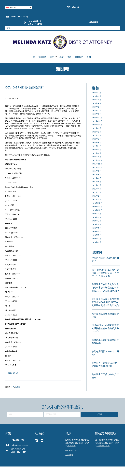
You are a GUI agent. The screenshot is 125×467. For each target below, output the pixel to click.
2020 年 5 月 (96, 228)
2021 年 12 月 (97, 161)
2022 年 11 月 (97, 122)
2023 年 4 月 (96, 104)
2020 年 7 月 (96, 221)
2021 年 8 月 (96, 175)
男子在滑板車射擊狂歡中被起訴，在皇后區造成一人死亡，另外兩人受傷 (105, 273)
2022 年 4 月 (96, 146)
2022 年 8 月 (96, 132)
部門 (52, 57)
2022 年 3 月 (96, 150)
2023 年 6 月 (96, 97)
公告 (12, 387)
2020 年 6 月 (96, 225)
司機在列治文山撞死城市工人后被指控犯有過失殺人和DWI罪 (105, 328)
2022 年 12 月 (97, 118)
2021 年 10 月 (97, 168)
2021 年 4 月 (96, 189)
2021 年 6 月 (96, 182)
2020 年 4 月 (96, 232)
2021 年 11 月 (97, 164)
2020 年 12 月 (97, 203)
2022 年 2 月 (96, 154)
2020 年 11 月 (97, 207)
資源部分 (71, 446)
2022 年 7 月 (96, 136)
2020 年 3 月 (96, 236)
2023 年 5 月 (96, 100)
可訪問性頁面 (103, 446)
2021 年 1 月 (96, 200)
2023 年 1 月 (96, 115)
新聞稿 (17, 387)
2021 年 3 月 (96, 193)
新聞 (89, 57)
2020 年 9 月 (96, 214)
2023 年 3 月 (96, 107)
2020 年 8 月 (96, 218)
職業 (62, 57)
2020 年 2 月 (96, 239)
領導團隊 (42, 57)
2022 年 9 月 (96, 129)
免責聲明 (69, 456)
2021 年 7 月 (96, 179)
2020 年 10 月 (97, 211)
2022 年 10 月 (97, 125)
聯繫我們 (79, 57)
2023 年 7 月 (96, 93)
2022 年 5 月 (96, 143)
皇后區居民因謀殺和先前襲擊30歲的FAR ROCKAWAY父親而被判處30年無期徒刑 (105, 302)
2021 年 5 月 (96, 186)
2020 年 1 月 (96, 243)
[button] (18, 7)
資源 (69, 57)
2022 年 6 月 (96, 139)
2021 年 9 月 (96, 171)
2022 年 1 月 (96, 157)
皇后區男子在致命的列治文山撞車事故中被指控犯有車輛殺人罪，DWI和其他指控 (105, 288)
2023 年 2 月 (96, 111)
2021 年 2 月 (96, 196)
